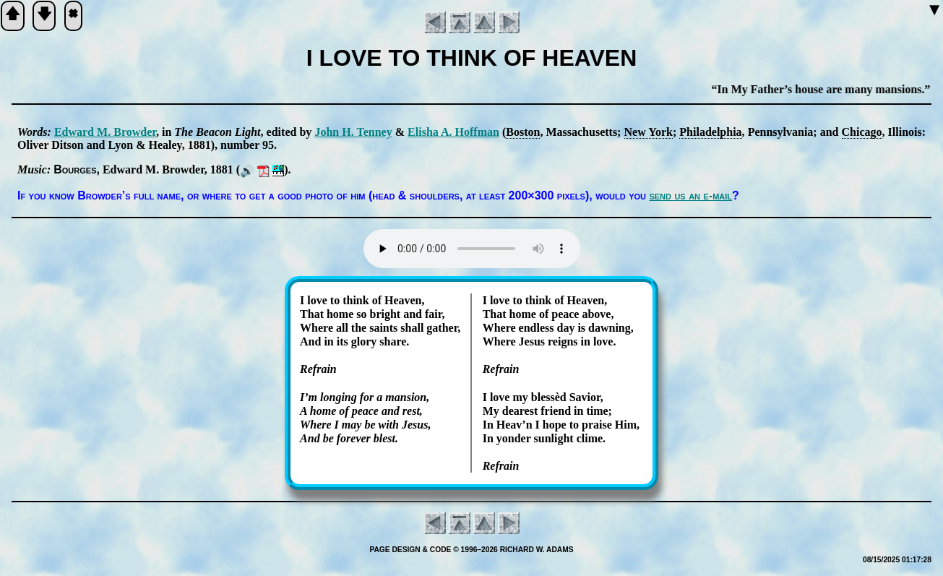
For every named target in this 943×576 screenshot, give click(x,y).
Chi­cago (862, 132)
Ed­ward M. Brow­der (105, 132)
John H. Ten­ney (353, 132)
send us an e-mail (690, 195)
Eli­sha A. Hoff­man (453, 132)
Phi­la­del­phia (710, 132)
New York (648, 132)
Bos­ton (523, 132)
